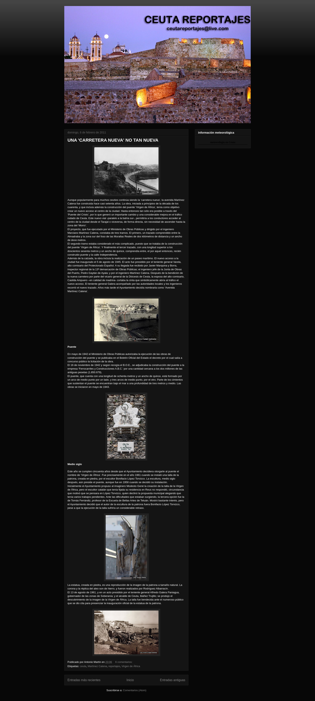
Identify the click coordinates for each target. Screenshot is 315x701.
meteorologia (217, 142)
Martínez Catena (97, 666)
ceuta (83, 666)
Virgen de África (131, 666)
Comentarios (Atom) (134, 690)
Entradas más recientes (84, 680)
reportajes (114, 666)
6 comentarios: (124, 661)
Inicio (130, 680)
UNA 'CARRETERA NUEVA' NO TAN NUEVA (113, 140)
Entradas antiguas (172, 680)
